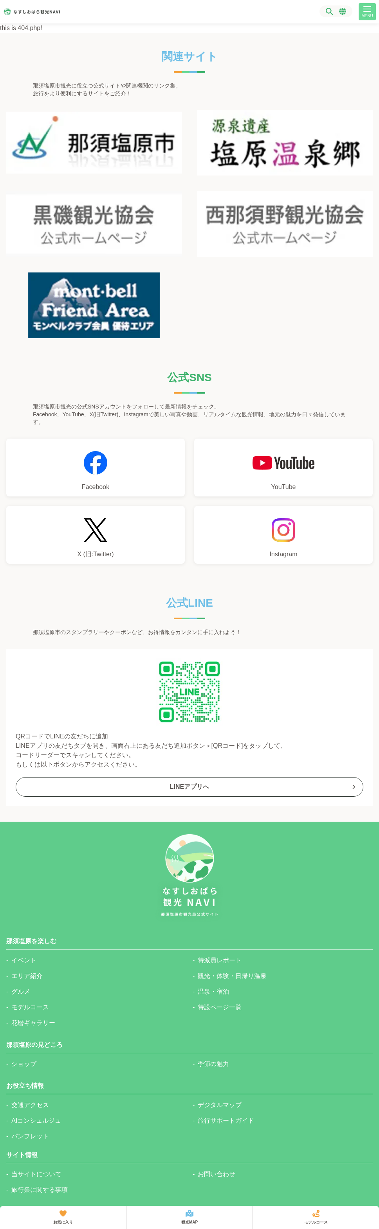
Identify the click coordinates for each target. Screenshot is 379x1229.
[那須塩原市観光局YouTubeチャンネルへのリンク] (283, 467)
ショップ (23, 1064)
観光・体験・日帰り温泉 (232, 976)
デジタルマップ (220, 1105)
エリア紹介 (27, 976)
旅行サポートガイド (226, 1120)
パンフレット (30, 1136)
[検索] (329, 11)
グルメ (20, 991)
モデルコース (30, 1007)
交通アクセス (30, 1105)
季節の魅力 (213, 1064)
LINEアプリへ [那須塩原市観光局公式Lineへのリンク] (263, 786)
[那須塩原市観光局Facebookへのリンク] (95, 467)
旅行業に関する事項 (39, 1189)
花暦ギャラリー (33, 1022)
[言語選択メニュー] (342, 11)
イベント (23, 960)
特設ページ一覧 (220, 1007)
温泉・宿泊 (213, 991)
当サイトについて (36, 1174)
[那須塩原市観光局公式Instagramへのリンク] (283, 535)
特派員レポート (220, 960)
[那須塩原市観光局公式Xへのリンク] (95, 535)
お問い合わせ (216, 1174)
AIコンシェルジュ (36, 1120)
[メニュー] (367, 11)
